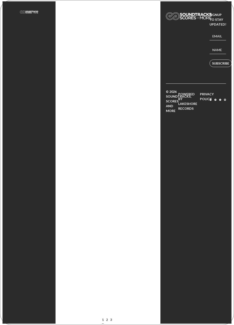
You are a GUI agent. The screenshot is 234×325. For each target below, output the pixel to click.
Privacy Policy (207, 96)
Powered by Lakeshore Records (187, 101)
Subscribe (220, 63)
